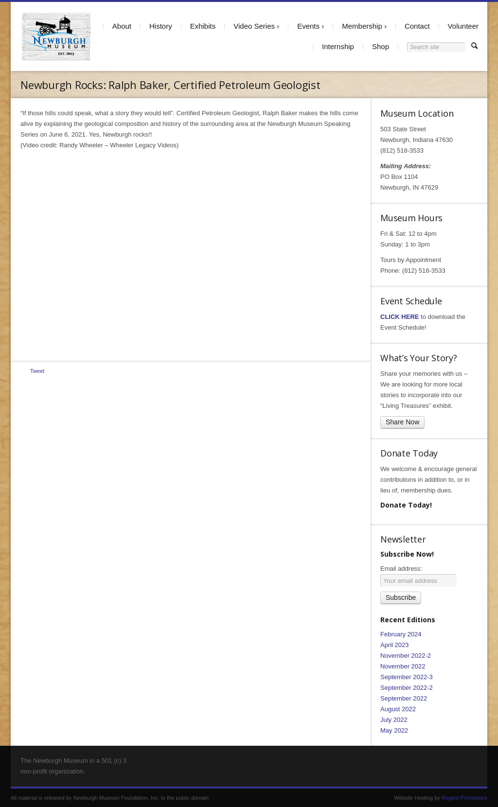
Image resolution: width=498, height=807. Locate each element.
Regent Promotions (464, 798)
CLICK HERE (399, 316)
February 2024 (401, 634)
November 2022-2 (405, 655)
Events (308, 26)
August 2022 (398, 709)
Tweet (37, 371)
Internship (338, 46)
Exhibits (203, 26)
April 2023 (394, 645)
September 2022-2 (406, 687)
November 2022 (403, 666)
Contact (417, 26)
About (121, 26)
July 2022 (394, 719)
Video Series (254, 26)
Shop (380, 46)
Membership (362, 26)
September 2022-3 (406, 677)
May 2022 (394, 730)
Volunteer (463, 26)
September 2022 (403, 698)
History (160, 26)
